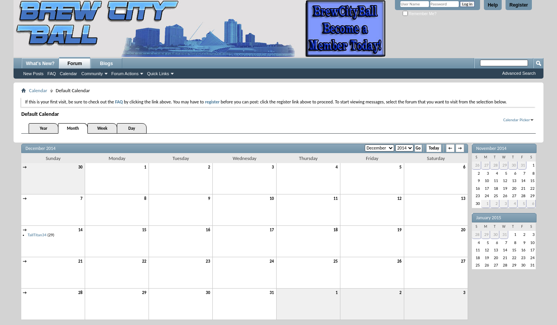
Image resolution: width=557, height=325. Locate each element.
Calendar (68, 73)
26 (399, 261)
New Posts (33, 73)
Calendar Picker (516, 119)
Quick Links (158, 73)
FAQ (52, 73)
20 (463, 229)
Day (131, 128)
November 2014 (491, 148)
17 (272, 229)
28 (80, 292)
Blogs (106, 63)
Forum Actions (124, 73)
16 (208, 229)
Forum (75, 63)
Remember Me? (419, 14)
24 (272, 261)
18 (335, 229)
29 (144, 292)
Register (518, 5)
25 (335, 261)
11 (335, 198)
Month (73, 128)
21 (80, 261)
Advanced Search (519, 73)
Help (493, 5)
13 (463, 198)
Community (92, 73)
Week (102, 128)
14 (80, 229)
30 (80, 167)
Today (434, 148)
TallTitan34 (37, 234)
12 (399, 198)
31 (272, 292)
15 (144, 229)
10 (272, 198)
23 (208, 261)
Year (44, 128)
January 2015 (488, 217)
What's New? (40, 63)
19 (399, 229)
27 (463, 261)
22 (144, 261)
